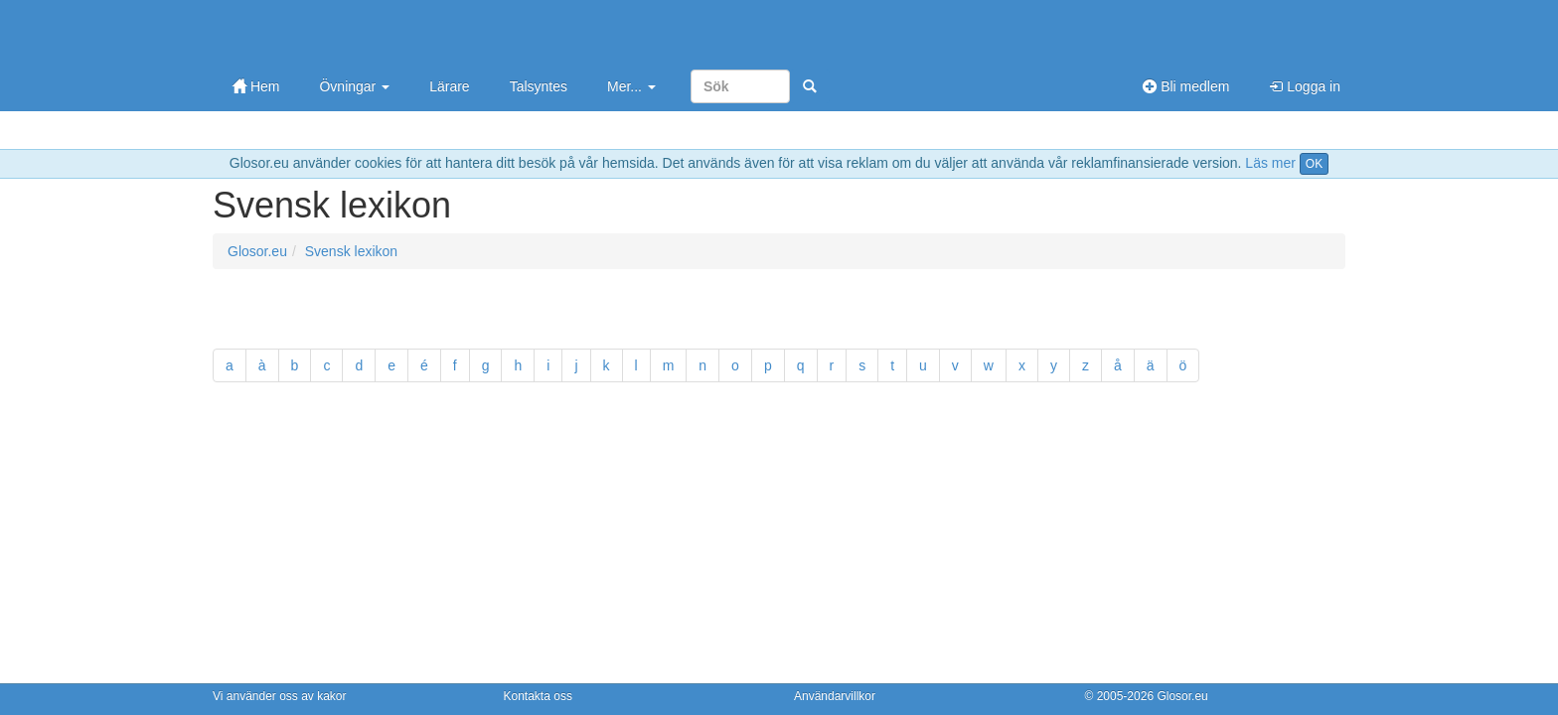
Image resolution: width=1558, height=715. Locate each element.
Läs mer (1270, 163)
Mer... (631, 86)
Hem (256, 86)
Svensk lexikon (351, 251)
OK (1314, 164)
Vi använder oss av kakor (280, 696)
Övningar (354, 86)
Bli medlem (1186, 86)
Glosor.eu (257, 251)
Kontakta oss (538, 696)
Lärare (449, 86)
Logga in (1304, 86)
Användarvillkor (834, 696)
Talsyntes (538, 86)
